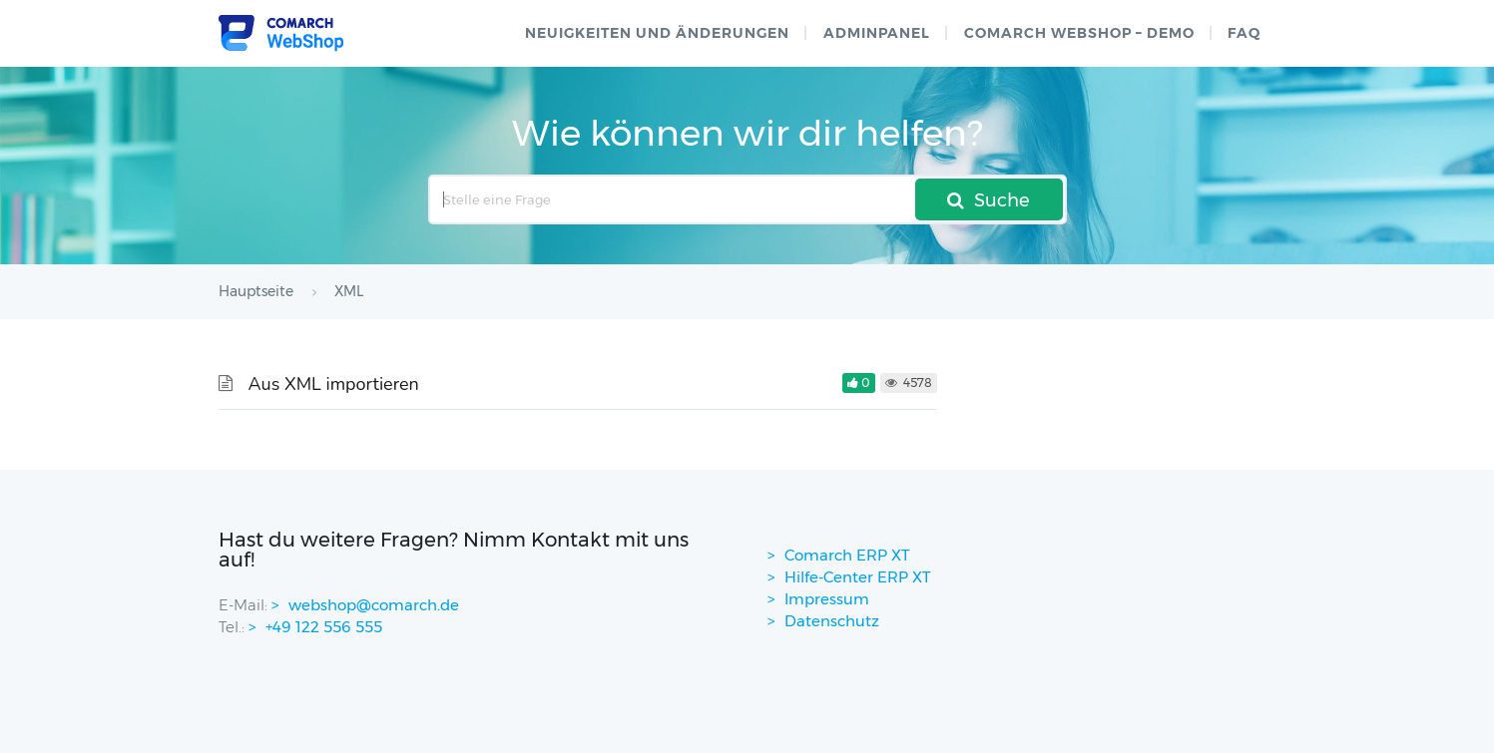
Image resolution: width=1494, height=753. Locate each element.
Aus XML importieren (334, 384)
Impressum (826, 598)
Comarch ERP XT (847, 555)
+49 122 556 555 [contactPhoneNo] (323, 626)
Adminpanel (876, 33)
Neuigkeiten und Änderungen (657, 33)
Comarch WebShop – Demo (1079, 33)
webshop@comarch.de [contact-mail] (373, 604)
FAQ (1244, 33)
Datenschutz (831, 620)
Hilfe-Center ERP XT (857, 576)
